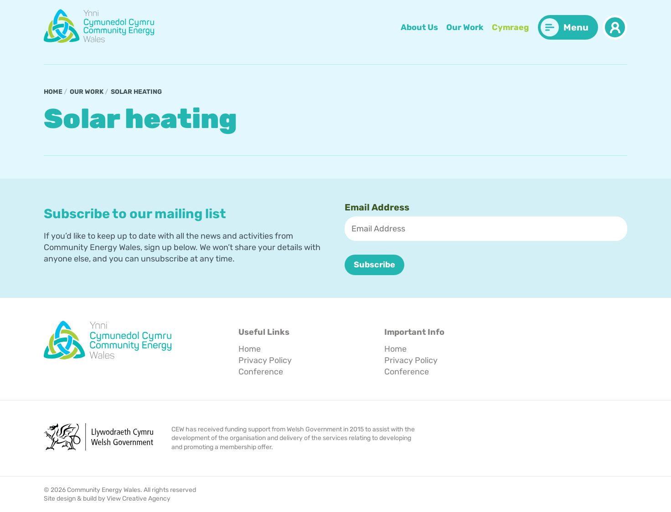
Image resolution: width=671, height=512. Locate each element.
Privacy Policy (265, 360)
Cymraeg (510, 27)
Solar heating (136, 92)
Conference (260, 371)
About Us (419, 27)
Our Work (465, 27)
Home (53, 92)
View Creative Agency (138, 498)
